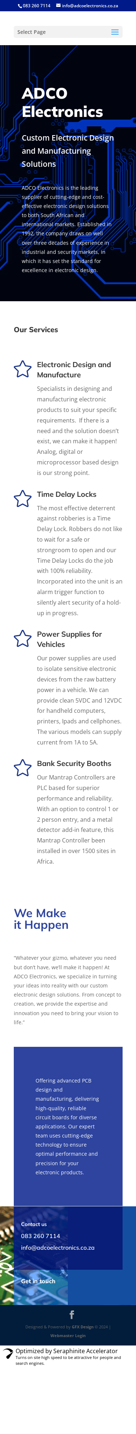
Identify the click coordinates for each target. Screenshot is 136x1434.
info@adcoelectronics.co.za (58, 1247)
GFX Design (83, 1326)
